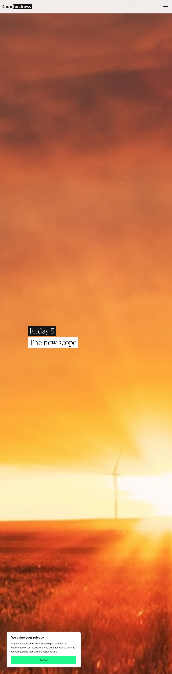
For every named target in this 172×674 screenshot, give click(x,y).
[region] (44, 649)
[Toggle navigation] (164, 7)
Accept (44, 660)
